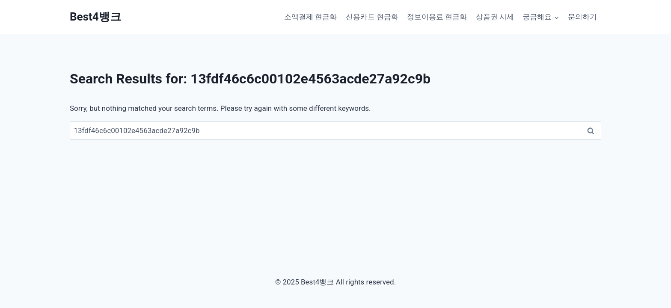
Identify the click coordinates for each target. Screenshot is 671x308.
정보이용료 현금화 (437, 16)
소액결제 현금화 (310, 16)
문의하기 (582, 16)
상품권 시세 (495, 16)
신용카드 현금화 (372, 16)
